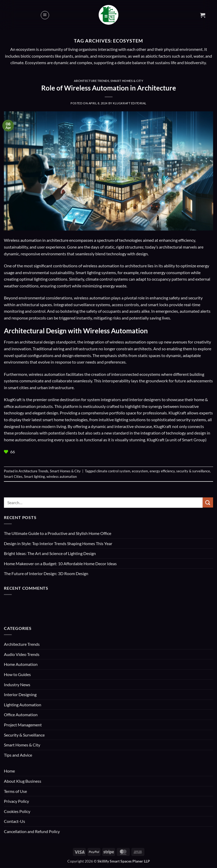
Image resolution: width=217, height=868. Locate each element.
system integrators (104, 399)
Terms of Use (15, 791)
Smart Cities (13, 476)
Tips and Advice (18, 754)
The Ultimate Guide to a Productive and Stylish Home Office (57, 533)
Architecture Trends (91, 80)
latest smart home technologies (60, 419)
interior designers (145, 399)
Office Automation (21, 714)
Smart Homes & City (126, 80)
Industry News (17, 684)
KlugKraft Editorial (129, 103)
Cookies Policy (17, 811)
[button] (45, 15)
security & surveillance (193, 471)
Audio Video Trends (21, 654)
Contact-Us (14, 821)
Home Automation (21, 664)
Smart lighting (34, 476)
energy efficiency (162, 471)
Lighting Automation (22, 704)
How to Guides (17, 674)
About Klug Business (22, 781)
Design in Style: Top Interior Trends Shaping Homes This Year (58, 543)
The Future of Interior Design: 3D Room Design (46, 573)
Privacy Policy (16, 801)
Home (9, 770)
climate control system (113, 471)
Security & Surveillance (24, 734)
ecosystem (140, 471)
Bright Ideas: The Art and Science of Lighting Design (50, 553)
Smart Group (193, 439)
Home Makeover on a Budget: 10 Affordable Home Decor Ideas (60, 563)
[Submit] (208, 502)
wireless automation (61, 476)
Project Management (23, 724)
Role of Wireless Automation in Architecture (108, 88)
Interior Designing (20, 694)
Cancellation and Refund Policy (32, 831)
